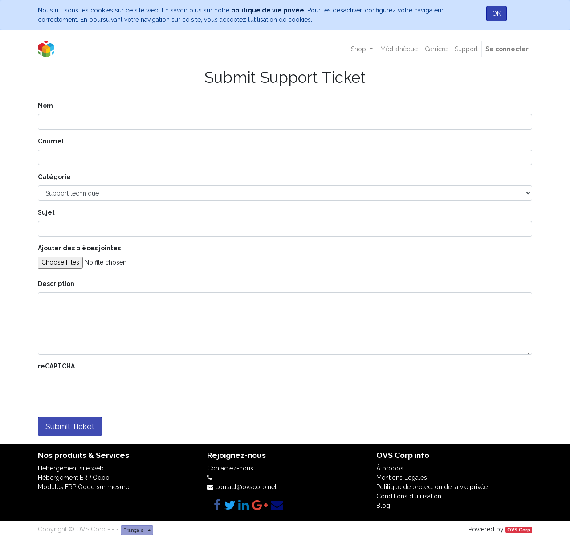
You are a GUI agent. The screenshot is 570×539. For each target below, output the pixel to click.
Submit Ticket (69, 426)
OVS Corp (518, 529)
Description (56, 283)
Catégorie (54, 176)
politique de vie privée (267, 10)
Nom (45, 105)
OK (496, 13)
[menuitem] (399, 49)
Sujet (46, 212)
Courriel (51, 141)
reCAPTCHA (56, 366)
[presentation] (105, 392)
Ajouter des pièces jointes (79, 248)
